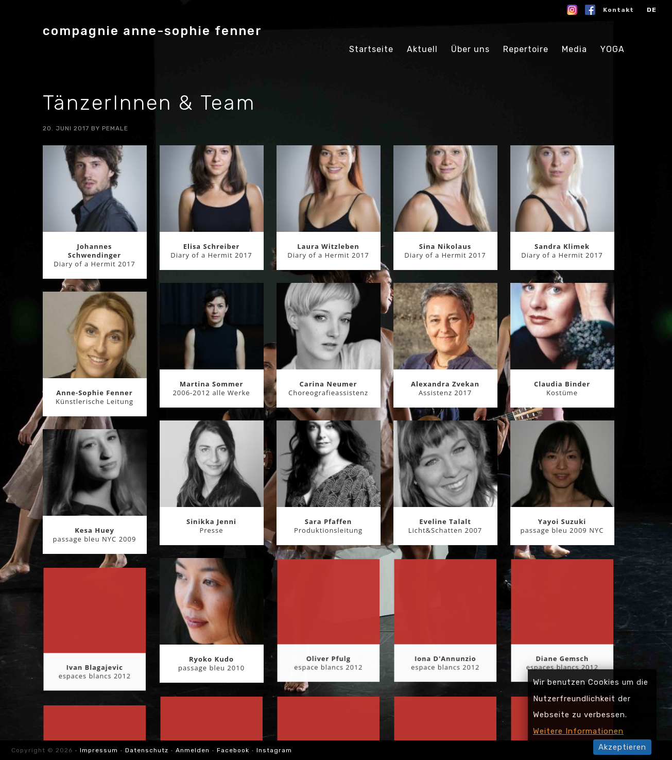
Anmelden (193, 750)
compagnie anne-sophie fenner (152, 31)
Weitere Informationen (578, 731)
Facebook (233, 750)
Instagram (274, 750)
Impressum (100, 750)
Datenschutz (146, 750)
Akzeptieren (622, 747)
